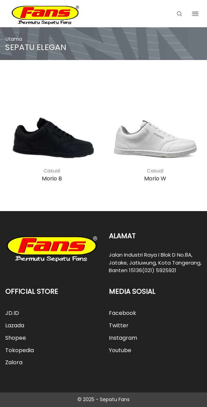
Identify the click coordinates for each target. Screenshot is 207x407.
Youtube (120, 350)
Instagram (123, 338)
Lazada (14, 325)
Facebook (122, 313)
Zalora (13, 362)
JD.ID (12, 313)
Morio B (52, 178)
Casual (52, 170)
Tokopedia (19, 350)
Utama (14, 39)
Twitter (119, 325)
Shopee (15, 338)
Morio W (155, 178)
